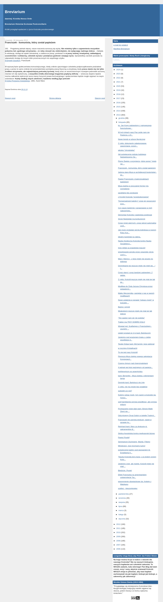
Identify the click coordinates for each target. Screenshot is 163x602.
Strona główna (55, 98)
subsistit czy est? (125, 391)
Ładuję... (116, 60)
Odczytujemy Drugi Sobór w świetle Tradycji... (136, 415)
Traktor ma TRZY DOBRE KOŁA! (131, 322)
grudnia (122, 118)
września (122, 498)
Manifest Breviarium (121, 49)
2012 (118, 524)
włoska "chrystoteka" (126, 150)
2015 (118, 107)
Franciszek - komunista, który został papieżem (30, 42)
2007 (118, 545)
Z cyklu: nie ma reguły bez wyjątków (132, 387)
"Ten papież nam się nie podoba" (131, 318)
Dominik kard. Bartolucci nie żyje (131, 382)
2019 (118, 90)
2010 (118, 532)
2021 (118, 82)
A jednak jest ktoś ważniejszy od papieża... (135, 367)
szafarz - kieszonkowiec (127, 488)
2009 (118, 536)
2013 (118, 115)
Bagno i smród (124, 307)
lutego (121, 514)
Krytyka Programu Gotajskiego (17, 81)
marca (121, 510)
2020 (118, 86)
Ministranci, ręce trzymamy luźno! (131, 446)
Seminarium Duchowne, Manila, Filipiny (134, 442)
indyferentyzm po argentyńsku (130, 371)
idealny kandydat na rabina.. (129, 237)
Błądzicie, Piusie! (125, 470)
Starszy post (100, 98)
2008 (118, 541)
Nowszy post (10, 98)
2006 (118, 549)
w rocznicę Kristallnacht (127, 348)
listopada (122, 122)
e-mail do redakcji (120, 45)
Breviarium (15, 12)
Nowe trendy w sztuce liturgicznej (131, 139)
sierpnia (122, 502)
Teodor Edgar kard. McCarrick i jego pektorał (136, 344)
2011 (118, 528)
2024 (118, 70)
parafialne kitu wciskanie (128, 193)
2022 (118, 78)
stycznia (122, 519)
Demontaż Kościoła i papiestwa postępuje (135, 215)
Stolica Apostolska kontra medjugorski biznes (136, 433)
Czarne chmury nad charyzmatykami (133, 363)
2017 (118, 98)
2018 (118, 94)
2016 (118, 103)
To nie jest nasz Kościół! (128, 352)
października (124, 494)
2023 (118, 74)
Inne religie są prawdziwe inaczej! (131, 248)
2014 (118, 111)
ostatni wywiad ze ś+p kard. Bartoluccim (134, 333)
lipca (121, 506)
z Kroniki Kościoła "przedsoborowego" (133, 197)
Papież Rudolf (124, 437)
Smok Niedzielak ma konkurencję (131, 219)
